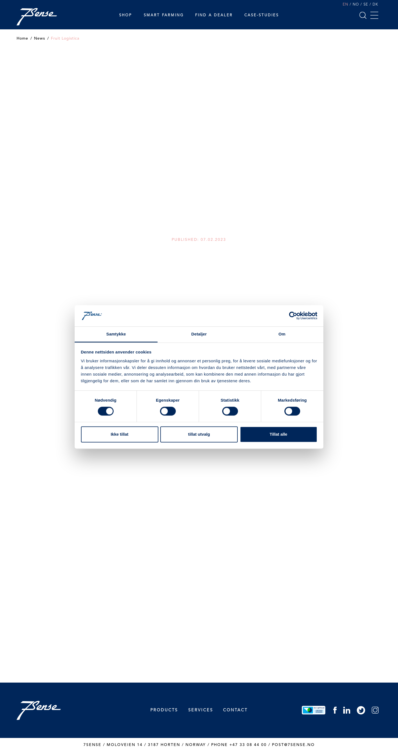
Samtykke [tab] (116, 334)
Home (22, 38)
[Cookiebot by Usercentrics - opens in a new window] (293, 316)
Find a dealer (214, 15)
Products (164, 710)
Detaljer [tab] (199, 334)
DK (375, 4)
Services (200, 710)
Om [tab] (281, 334)
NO (356, 4)
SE (365, 4)
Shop (125, 15)
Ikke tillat (119, 434)
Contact (235, 710)
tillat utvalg (199, 434)
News (39, 38)
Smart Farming (164, 15)
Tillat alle (278, 434)
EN (345, 4)
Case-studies (261, 15)
